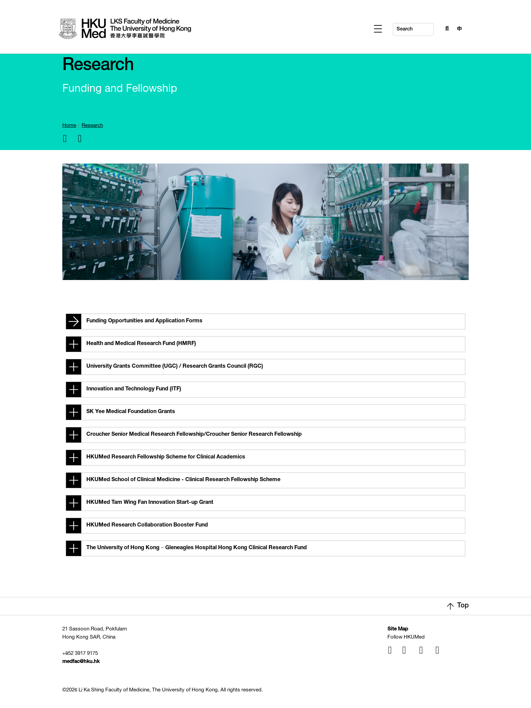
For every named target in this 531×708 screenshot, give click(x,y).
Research (92, 125)
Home (69, 125)
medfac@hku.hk (81, 661)
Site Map (397, 629)
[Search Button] (445, 28)
